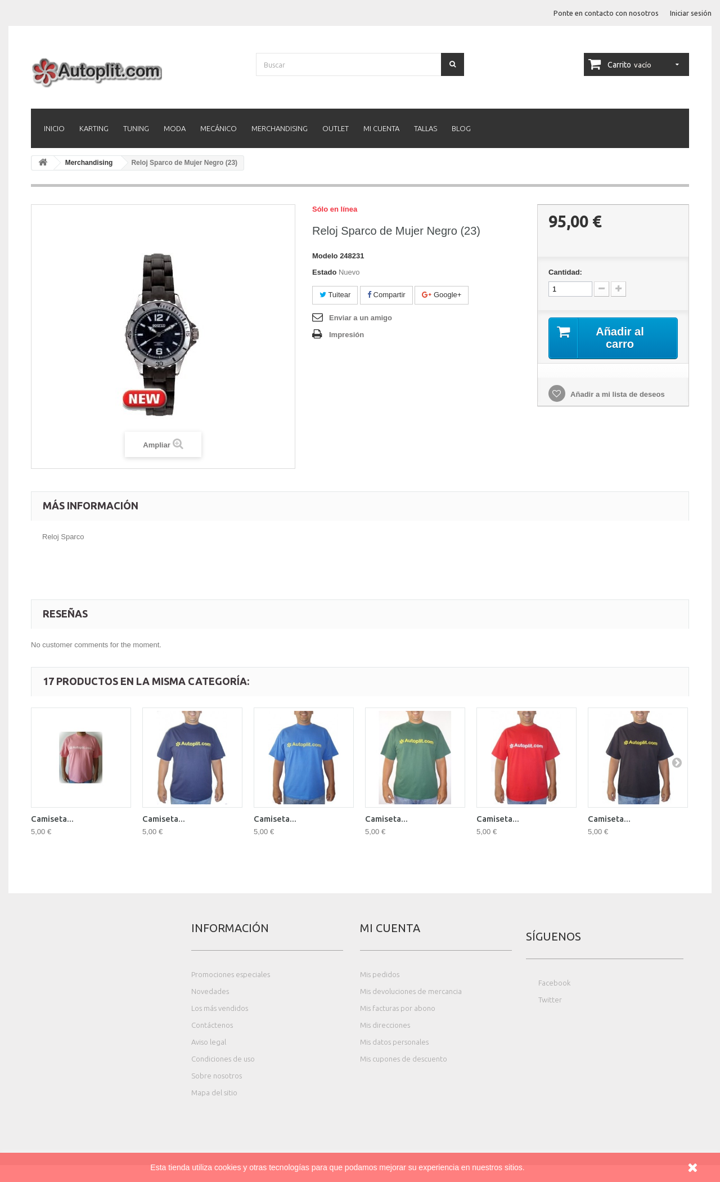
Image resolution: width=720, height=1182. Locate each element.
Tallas (425, 128)
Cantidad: (565, 272)
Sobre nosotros (216, 1076)
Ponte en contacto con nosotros (606, 13)
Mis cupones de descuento (403, 1059)
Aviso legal (208, 1042)
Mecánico (218, 128)
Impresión (346, 334)
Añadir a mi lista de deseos (617, 394)
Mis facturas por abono (397, 1008)
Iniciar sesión (691, 13)
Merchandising (279, 128)
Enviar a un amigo (360, 318)
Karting (94, 128)
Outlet (335, 128)
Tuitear (335, 294)
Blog (461, 128)
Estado (324, 272)
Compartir (386, 294)
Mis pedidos (379, 974)
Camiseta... (52, 818)
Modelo (325, 256)
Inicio (54, 128)
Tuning (136, 128)
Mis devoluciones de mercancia (411, 991)
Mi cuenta (381, 128)
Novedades (210, 991)
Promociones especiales (230, 974)
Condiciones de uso (223, 1059)
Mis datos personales (394, 1042)
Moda (175, 128)
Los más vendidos (219, 1008)
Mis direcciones (385, 1025)
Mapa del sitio (214, 1092)
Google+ (441, 294)
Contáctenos (212, 1025)
